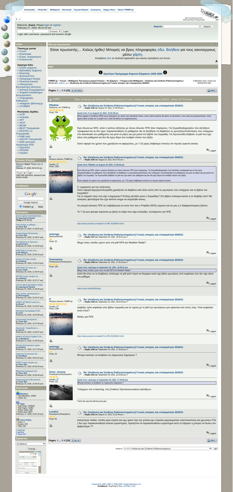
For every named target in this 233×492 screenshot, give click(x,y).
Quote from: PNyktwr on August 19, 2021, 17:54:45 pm (100, 165)
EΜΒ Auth (24, 136)
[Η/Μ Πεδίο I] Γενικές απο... (27, 251)
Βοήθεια (172, 50)
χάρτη (137, 54)
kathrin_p (63, 83)
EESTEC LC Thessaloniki (24, 132)
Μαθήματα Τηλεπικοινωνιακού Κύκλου (87, 81)
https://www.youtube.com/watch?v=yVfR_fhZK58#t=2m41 (100, 224)
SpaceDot (24, 147)
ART (21, 120)
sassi (20, 313)
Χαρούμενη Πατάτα (26, 218)
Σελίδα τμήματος (28, 67)
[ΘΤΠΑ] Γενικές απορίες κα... (27, 276)
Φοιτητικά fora (26, 76)
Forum (22, 51)
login (47, 25)
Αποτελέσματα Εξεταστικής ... (28, 233)
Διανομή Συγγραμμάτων (32, 89)
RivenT (21, 304)
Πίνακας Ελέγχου (25, 160)
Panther (23, 153)
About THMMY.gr (126, 10)
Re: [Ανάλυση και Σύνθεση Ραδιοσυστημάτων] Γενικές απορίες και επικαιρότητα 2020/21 (133, 105)
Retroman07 (23, 296)
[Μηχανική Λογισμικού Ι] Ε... (27, 371)
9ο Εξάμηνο (112, 81)
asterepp (54, 234)
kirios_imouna (57, 372)
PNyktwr (54, 105)
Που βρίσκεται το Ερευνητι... (27, 242)
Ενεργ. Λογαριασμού (30, 56)
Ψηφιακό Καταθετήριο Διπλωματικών (29, 94)
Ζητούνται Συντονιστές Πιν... (27, 354)
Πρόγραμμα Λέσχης (29, 78)
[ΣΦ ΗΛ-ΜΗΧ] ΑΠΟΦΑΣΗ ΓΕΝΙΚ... (30, 285)
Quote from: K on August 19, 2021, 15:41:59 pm (97, 113)
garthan (21, 432)
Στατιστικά (22, 388)
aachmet (21, 430)
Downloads (29, 10)
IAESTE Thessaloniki (30, 139)
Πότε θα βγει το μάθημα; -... (27, 225)
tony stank (22, 270)
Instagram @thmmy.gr (31, 103)
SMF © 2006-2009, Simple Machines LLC (124, 484)
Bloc (120, 486)
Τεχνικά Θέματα (81, 10)
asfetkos (22, 347)
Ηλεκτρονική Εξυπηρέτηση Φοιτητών (28, 85)
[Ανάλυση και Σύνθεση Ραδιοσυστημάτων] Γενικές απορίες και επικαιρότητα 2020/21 (109, 83)
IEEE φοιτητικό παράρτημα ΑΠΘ (25, 143)
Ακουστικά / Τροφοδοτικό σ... (27, 328)
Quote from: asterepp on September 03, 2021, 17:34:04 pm (102, 380)
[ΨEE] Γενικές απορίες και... (27, 363)
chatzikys (22, 261)
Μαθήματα (55, 10)
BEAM (22, 125)
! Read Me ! (42, 10)
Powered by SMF (99, 484)
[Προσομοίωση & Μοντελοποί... (28, 380)
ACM (22, 114)
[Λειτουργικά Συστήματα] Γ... (27, 319)
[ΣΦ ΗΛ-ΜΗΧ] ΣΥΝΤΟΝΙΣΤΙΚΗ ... (29, 216)
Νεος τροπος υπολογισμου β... (28, 294)
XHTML (127, 486)
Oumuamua (55, 259)
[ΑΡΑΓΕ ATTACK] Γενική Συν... (28, 302)
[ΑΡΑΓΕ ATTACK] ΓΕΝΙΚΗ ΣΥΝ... (29, 337)
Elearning (24, 73)
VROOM (23, 150)
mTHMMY (24, 106)
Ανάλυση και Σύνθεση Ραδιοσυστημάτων (164, 81)
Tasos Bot (22, 227)
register (57, 25)
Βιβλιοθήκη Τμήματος (30, 70)
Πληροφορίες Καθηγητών (24, 99)
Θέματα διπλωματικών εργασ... (28, 345)
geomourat (23, 244)
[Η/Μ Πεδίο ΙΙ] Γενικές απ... (27, 268)
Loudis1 (53, 411)
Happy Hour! (109, 10)
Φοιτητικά (66, 10)
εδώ (161, 50)
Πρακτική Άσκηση (28, 81)
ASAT (22, 122)
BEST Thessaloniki (29, 128)
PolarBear (22, 356)
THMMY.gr (53, 81)
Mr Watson (23, 253)
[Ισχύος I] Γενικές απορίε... (26, 259)
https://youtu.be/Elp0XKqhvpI (89, 289)
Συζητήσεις (95, 10)
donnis (21, 330)
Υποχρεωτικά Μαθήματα (131, 81)
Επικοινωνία (25, 59)
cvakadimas (23, 339)
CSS (133, 486)
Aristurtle (24, 117)
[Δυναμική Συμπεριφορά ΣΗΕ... (28, 311)
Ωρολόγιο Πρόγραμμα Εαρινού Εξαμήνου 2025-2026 (132, 73)
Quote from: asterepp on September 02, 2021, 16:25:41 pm (102, 267)
